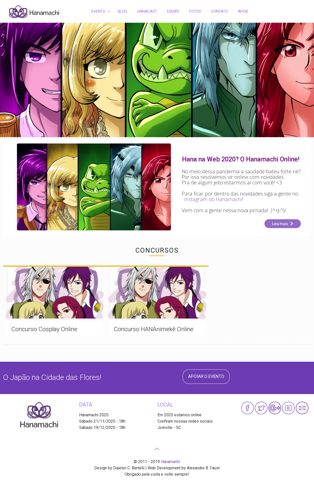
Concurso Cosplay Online (44, 329)
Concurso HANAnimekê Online (153, 329)
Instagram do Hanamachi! (213, 199)
